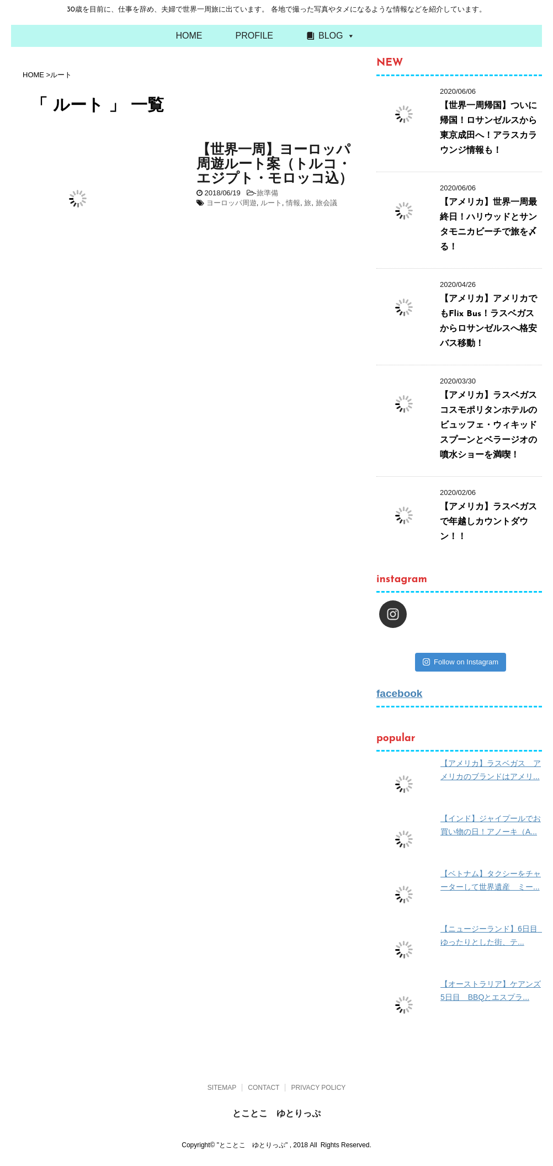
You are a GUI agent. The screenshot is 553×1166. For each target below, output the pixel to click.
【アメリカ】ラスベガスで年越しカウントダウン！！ (488, 522)
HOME (189, 35)
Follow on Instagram (460, 662)
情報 (293, 203)
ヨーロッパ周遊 (231, 203)
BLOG (330, 35)
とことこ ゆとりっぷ (276, 1113)
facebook (399, 693)
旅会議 (326, 203)
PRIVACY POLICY (318, 1088)
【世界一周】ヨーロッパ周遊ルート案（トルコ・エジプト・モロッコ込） (274, 164)
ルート (271, 203)
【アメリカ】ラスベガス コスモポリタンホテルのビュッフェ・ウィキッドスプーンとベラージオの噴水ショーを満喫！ (493, 425)
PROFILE (254, 35)
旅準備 (267, 193)
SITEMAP (222, 1088)
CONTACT (263, 1088)
